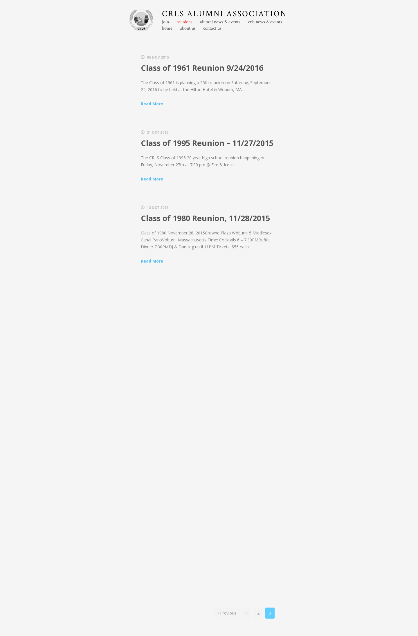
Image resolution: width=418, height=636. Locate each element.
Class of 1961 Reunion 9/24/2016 (202, 67)
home (167, 28)
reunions (184, 22)
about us (188, 28)
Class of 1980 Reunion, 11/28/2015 (205, 218)
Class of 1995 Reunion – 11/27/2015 (207, 143)
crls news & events (265, 22)
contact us (212, 28)
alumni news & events (220, 22)
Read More (152, 103)
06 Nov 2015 (158, 57)
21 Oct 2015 (157, 132)
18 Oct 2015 (157, 207)
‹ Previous (227, 613)
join (165, 22)
